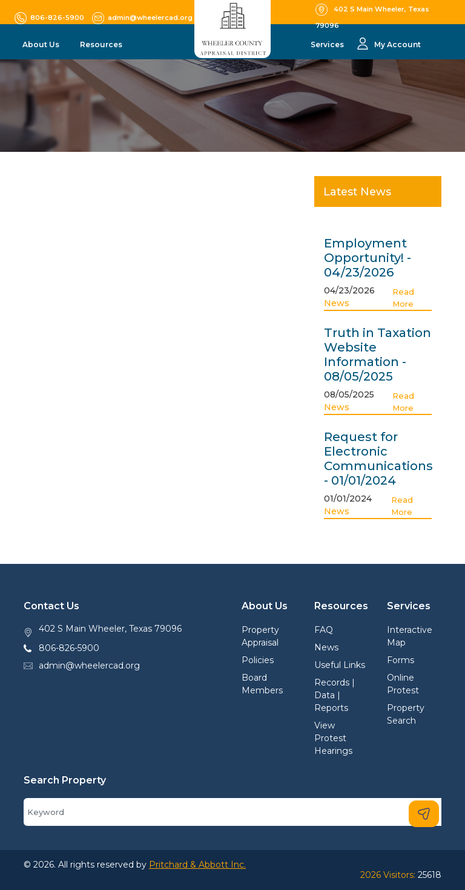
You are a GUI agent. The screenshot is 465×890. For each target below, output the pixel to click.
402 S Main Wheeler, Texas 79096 (110, 628)
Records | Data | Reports (334, 695)
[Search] (232, 812)
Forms (400, 660)
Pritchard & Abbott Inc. (197, 864)
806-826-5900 (69, 648)
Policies (258, 660)
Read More (403, 298)
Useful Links (339, 664)
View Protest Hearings (333, 738)
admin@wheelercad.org (89, 665)
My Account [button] (397, 44)
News (336, 303)
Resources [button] (102, 44)
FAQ (323, 629)
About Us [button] (41, 44)
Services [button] (328, 44)
